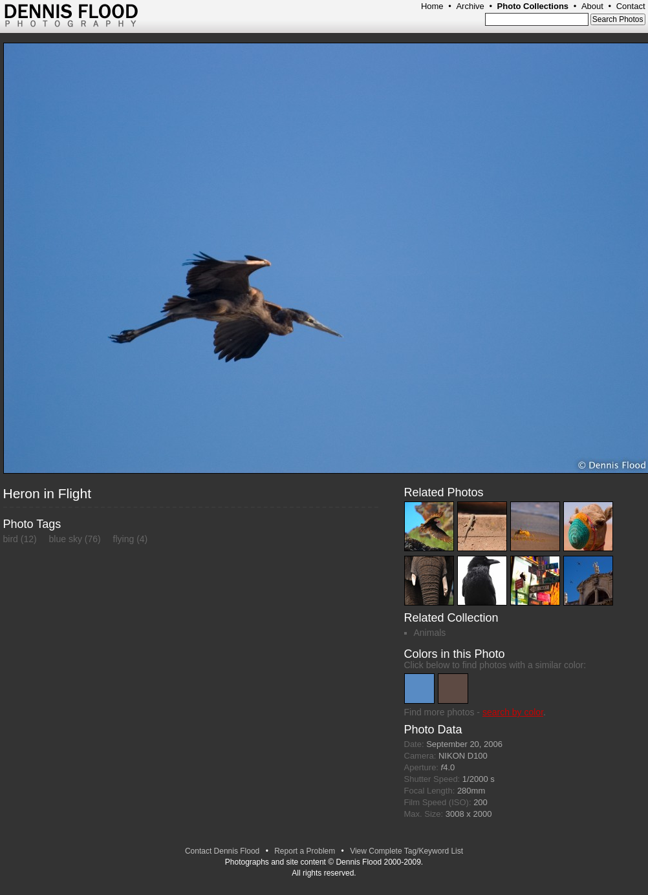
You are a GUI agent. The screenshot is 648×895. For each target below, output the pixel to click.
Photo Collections (533, 6)
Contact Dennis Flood (222, 851)
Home (432, 6)
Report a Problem (304, 851)
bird (10, 539)
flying (124, 539)
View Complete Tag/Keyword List (406, 851)
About (592, 6)
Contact (630, 6)
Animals (430, 632)
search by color (512, 712)
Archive (470, 6)
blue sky (65, 539)
